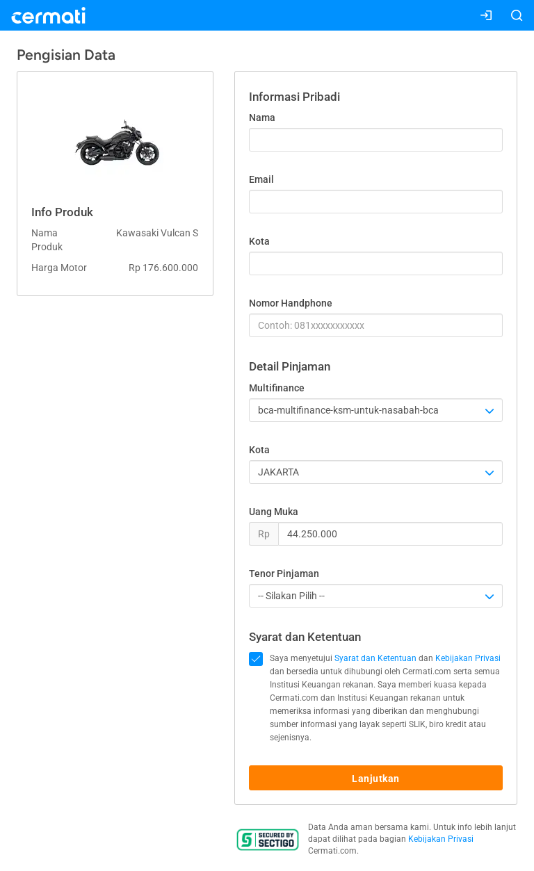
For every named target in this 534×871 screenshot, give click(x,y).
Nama (262, 117)
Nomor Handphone (290, 303)
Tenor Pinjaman (284, 573)
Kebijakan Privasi (468, 658)
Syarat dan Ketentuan (375, 658)
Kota (259, 241)
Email (261, 179)
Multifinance (277, 387)
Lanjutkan (376, 778)
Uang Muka (273, 511)
